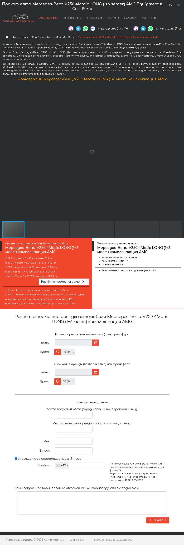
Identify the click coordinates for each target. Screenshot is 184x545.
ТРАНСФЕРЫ (95, 18)
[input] (74, 342)
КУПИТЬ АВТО (72, 18)
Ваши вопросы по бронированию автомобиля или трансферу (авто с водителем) (77, 488)
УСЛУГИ (113, 18)
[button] (181, 152)
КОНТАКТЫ (149, 18)
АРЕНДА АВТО (48, 18)
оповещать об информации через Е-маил (48, 458)
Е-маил (44, 450)
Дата (45, 342)
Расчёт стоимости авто (63, 281)
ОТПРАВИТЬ (157, 520)
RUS (169, 5)
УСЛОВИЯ (130, 18)
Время (44, 352)
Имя (47, 441)
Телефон (43, 465)
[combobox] (62, 465)
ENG (178, 5)
